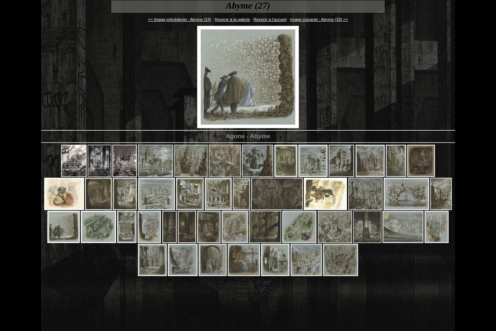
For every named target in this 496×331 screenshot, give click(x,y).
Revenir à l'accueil (270, 19)
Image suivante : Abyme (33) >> (319, 19)
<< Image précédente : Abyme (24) (179, 19)
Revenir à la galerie (232, 19)
